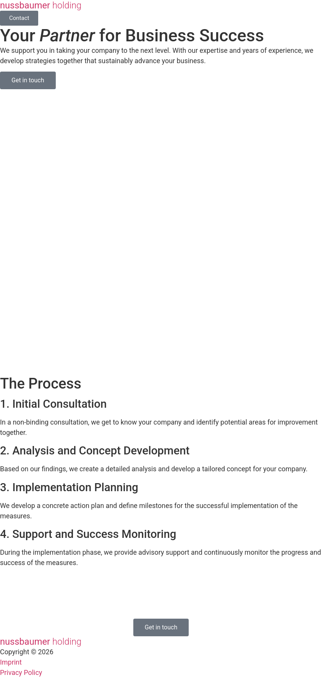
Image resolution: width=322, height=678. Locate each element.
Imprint (11, 662)
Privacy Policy (21, 672)
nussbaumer (40, 5)
